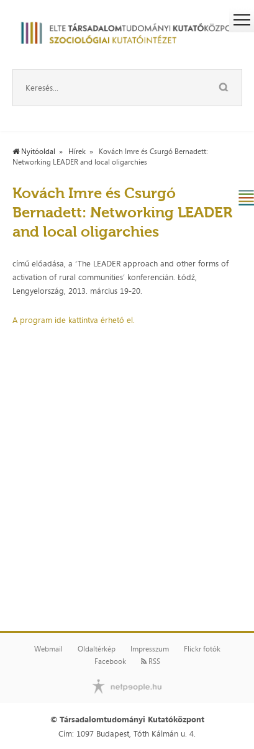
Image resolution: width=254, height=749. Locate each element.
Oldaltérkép (97, 649)
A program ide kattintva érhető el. (73, 319)
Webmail (48, 649)
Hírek (77, 152)
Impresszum (149, 649)
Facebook (110, 661)
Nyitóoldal (33, 152)
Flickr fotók (202, 649)
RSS (150, 661)
